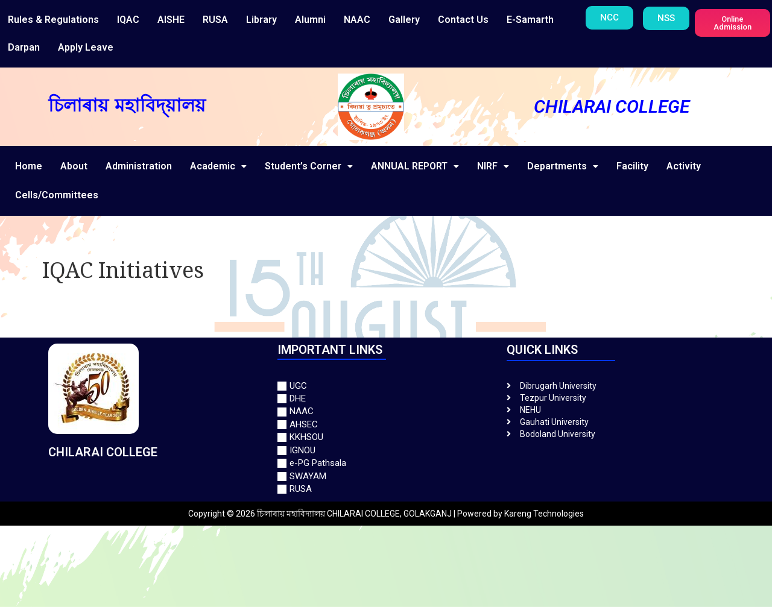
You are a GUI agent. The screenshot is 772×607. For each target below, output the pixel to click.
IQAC (128, 19)
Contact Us (463, 19)
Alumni (310, 19)
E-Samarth (530, 19)
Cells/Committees (56, 195)
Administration (139, 166)
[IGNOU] (386, 450)
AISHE (171, 19)
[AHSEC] (386, 424)
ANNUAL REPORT (415, 166)
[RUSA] (386, 489)
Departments (562, 166)
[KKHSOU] (386, 437)
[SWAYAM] (386, 476)
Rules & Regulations (53, 19)
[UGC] (386, 386)
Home (28, 166)
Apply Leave (85, 47)
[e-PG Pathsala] (386, 463)
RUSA (215, 19)
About (73, 166)
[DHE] (386, 398)
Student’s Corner (309, 166)
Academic (218, 166)
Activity (683, 166)
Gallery (404, 19)
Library (261, 19)
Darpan (24, 47)
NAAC (357, 19)
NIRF (493, 166)
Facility (632, 166)
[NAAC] (386, 411)
